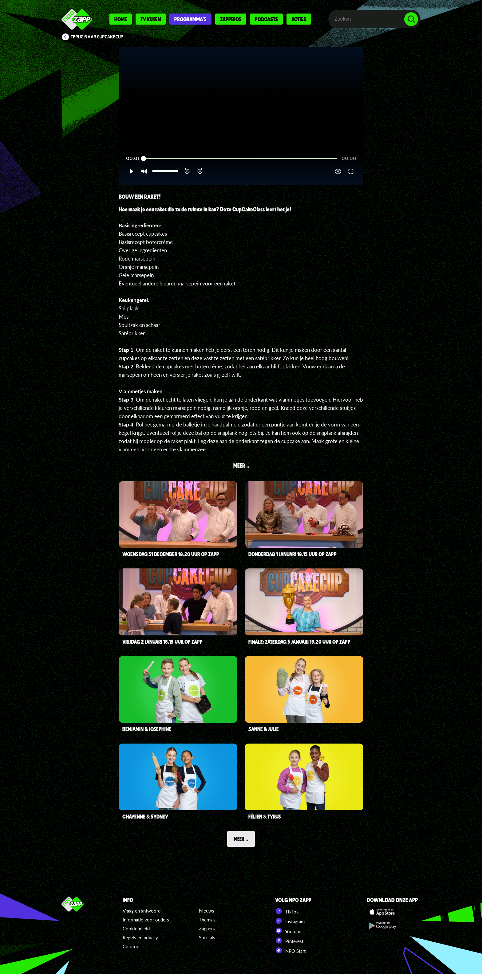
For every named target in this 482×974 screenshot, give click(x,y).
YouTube (288, 930)
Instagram (290, 921)
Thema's (207, 919)
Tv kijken (150, 19)
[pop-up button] (338, 171)
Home (120, 19)
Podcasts (266, 19)
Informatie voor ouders (146, 919)
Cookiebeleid (136, 928)
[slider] (240, 158)
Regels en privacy (140, 937)
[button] (131, 171)
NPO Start (290, 950)
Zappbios (230, 19)
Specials (207, 937)
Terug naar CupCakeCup (97, 37)
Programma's (190, 19)
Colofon (131, 946)
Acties (298, 19)
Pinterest (289, 940)
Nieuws (206, 910)
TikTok (287, 911)
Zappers (207, 928)
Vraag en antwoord (141, 910)
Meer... (241, 838)
